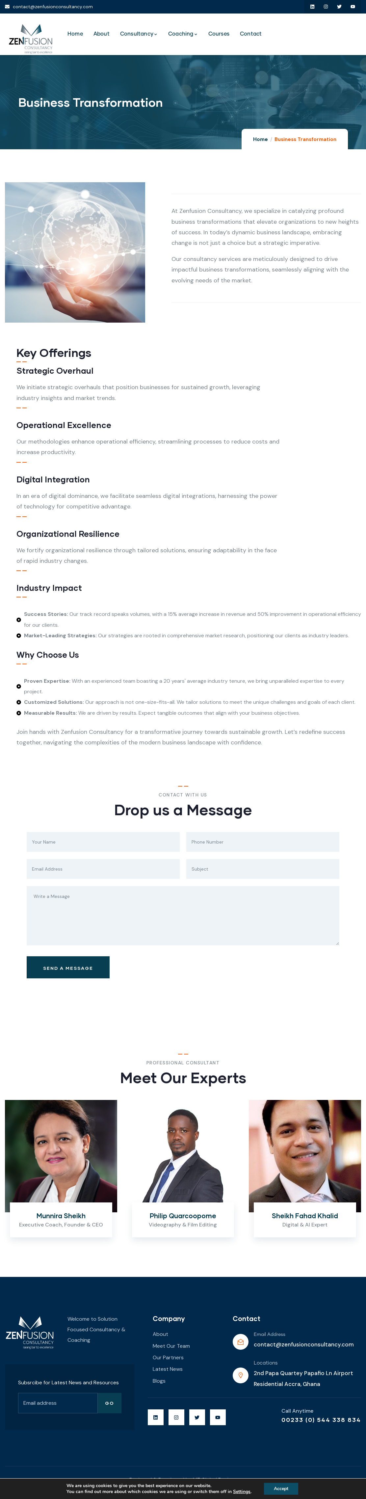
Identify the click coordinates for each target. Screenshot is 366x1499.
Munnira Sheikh (61, 1216)
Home (260, 139)
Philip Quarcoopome (183, 1216)
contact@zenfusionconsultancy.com (304, 1344)
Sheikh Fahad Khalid (305, 1216)
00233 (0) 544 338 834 (321, 1419)
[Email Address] (240, 1342)
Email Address (269, 1334)
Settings (241, 1492)
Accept (281, 1488)
